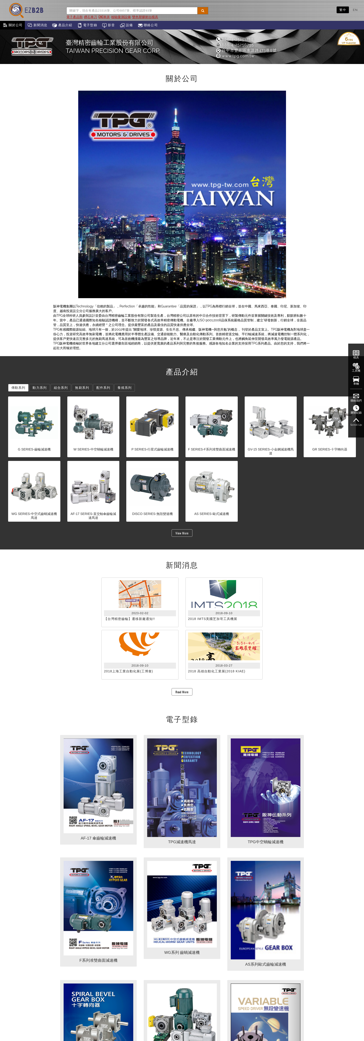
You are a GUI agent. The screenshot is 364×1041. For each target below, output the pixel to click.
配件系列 (103, 388)
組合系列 (61, 388)
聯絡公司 (148, 25)
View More (182, 533)
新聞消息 (37, 25)
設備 (126, 25)
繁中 (342, 10)
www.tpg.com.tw (234, 56)
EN (355, 10)
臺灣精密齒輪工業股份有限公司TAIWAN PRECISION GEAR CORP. (113, 46)
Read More (182, 692)
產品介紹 (62, 25)
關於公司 (12, 25)
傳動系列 (18, 388)
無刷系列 (82, 388)
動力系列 (39, 388)
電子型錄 (87, 25)
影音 (108, 25)
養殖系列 (124, 388)
